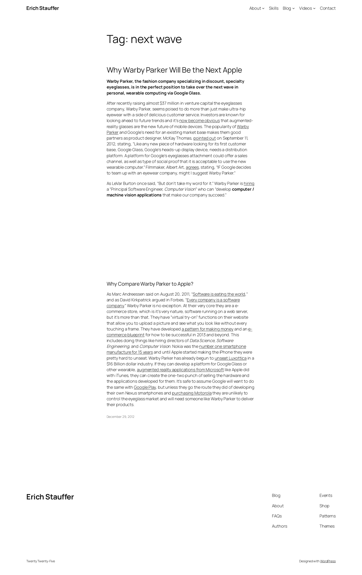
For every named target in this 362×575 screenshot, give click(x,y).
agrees (192, 167)
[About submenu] (263, 8)
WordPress (328, 561)
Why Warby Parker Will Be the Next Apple (174, 70)
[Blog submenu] (293, 8)
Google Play (145, 387)
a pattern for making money (207, 329)
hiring (249, 183)
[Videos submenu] (314, 8)
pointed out (204, 138)
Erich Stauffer (42, 8)
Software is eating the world (219, 294)
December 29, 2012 (120, 416)
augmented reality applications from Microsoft (180, 369)
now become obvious (199, 120)
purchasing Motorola (191, 393)
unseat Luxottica (231, 358)
